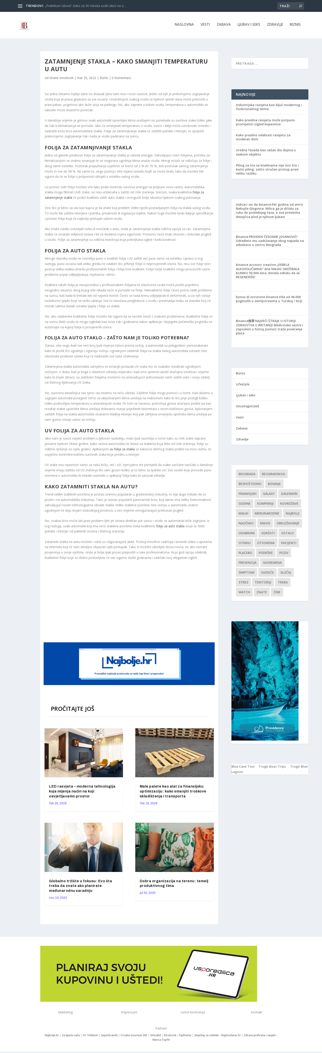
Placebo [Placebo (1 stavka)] (245, 554)
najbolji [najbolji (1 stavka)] (292, 515)
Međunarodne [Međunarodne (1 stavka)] (267, 515)
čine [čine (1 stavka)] (277, 593)
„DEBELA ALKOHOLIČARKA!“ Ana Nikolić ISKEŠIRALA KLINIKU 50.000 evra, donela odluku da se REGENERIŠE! (268, 272)
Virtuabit (155, 1036)
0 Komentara (121, 79)
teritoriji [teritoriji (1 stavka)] (263, 583)
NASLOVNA (184, 26)
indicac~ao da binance (253, 206)
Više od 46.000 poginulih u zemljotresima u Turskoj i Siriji (269, 300)
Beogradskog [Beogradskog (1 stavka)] (273, 475)
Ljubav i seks (248, 26)
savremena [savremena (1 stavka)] (272, 564)
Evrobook (170, 1036)
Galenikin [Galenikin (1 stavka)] (289, 495)
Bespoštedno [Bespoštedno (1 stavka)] (250, 485)
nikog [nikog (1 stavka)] (265, 524)
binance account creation (256, 266)
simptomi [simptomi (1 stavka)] (246, 574)
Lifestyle (242, 385)
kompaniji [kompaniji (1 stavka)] (265, 505)
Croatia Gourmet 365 (134, 1036)
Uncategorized (247, 407)
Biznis (295, 26)
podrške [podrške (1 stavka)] (266, 554)
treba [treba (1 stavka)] (283, 583)
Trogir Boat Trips (272, 768)
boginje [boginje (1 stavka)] (274, 485)
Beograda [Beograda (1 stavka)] (247, 475)
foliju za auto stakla (170, 527)
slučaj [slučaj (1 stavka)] (285, 574)
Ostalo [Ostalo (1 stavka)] (287, 534)
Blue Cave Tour (243, 768)
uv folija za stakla (122, 450)
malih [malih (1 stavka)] (243, 515)
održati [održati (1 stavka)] (268, 534)
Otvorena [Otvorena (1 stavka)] (266, 544)
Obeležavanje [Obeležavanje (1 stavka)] (288, 524)
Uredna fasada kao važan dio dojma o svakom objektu (266, 153)
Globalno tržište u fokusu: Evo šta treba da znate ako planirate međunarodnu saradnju (80, 887)
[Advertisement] (129, 601)
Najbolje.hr (52, 1036)
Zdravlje (275, 26)
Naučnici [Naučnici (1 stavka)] (246, 524)
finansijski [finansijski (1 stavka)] (247, 495)
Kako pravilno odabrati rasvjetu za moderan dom (263, 138)
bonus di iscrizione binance (257, 298)
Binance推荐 (245, 322)
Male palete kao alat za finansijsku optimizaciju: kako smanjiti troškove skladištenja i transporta (173, 792)
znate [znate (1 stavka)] (261, 593)
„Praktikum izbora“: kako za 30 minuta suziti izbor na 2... (85, 6)
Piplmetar (184, 1036)
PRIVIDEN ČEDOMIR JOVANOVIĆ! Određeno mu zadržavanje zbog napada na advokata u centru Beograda (270, 242)
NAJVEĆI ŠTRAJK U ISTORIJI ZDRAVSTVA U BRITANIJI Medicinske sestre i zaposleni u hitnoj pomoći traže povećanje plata (269, 328)
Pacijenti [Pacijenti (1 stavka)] (288, 544)
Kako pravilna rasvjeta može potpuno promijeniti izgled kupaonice (265, 123)
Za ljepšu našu (71, 1036)
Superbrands (109, 1036)
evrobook (66, 79)
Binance (242, 238)
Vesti (205, 26)
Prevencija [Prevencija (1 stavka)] (247, 564)
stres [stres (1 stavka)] (243, 583)
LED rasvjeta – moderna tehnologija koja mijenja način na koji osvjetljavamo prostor (82, 792)
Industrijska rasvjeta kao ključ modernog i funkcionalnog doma (269, 108)
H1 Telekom (90, 1036)
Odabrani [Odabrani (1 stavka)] (247, 534)
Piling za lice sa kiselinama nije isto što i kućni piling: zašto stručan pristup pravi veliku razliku (267, 170)
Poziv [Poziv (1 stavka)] (283, 554)
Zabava (224, 26)
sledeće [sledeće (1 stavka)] (267, 574)
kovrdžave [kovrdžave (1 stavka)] (289, 505)
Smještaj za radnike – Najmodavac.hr (217, 1036)
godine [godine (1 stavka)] (245, 505)
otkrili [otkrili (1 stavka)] (245, 544)
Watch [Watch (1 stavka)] (244, 593)
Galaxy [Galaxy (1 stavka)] (269, 495)
